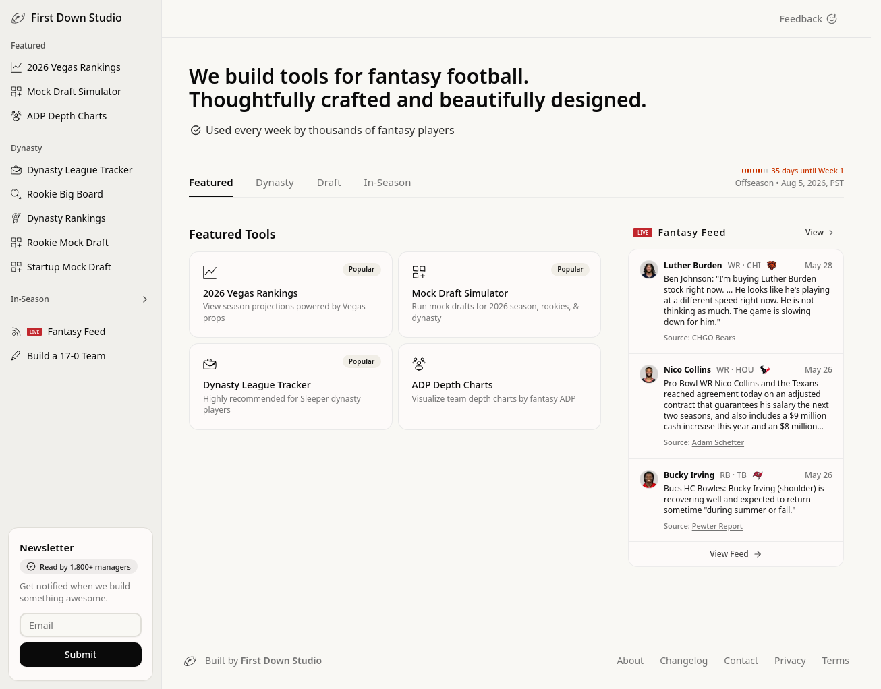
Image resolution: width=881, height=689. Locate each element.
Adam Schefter (718, 442)
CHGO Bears (714, 337)
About (630, 660)
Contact (741, 660)
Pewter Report (717, 525)
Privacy (790, 660)
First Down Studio (281, 660)
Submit (81, 654)
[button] (736, 301)
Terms (835, 660)
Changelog (684, 660)
